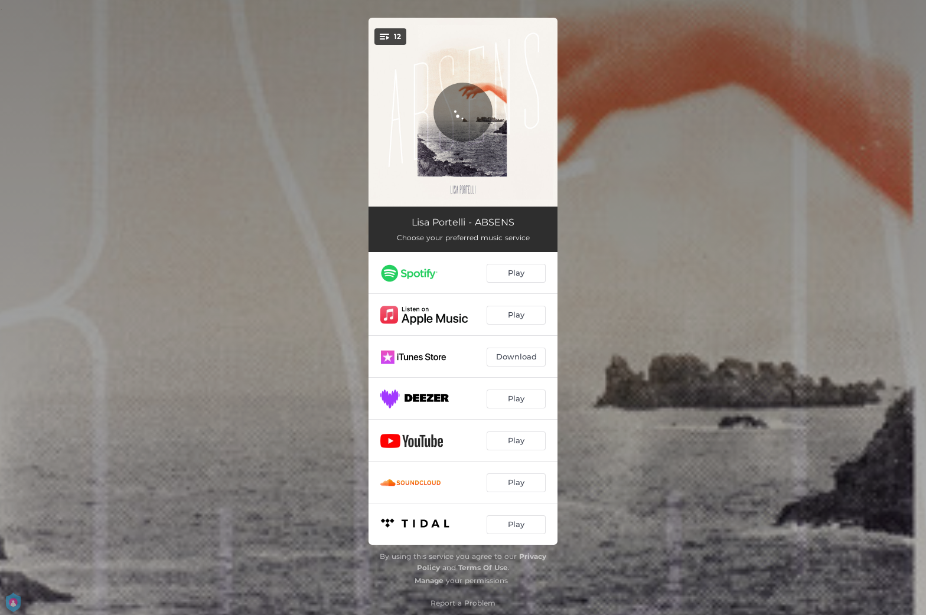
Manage (429, 580)
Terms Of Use (483, 567)
